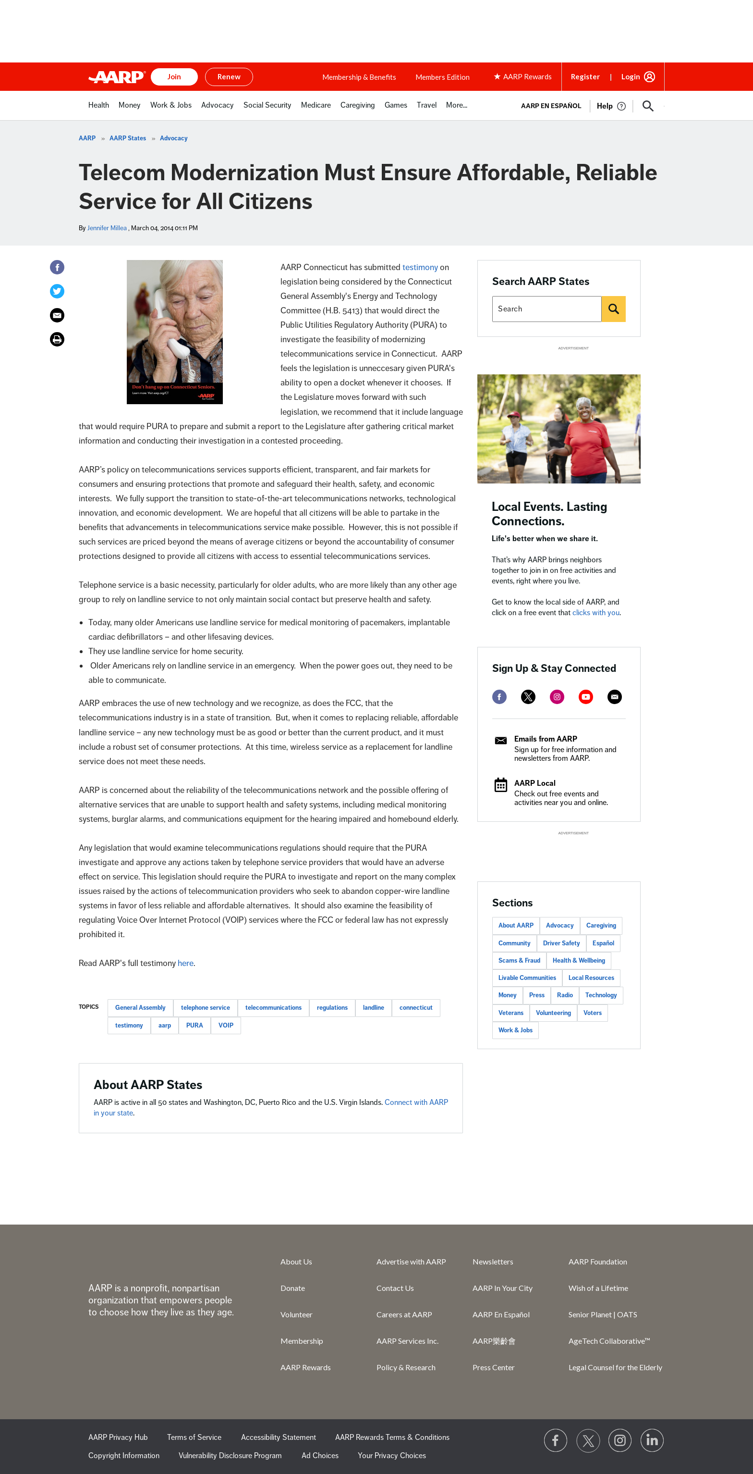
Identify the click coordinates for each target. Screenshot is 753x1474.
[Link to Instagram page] (620, 1441)
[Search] (614, 309)
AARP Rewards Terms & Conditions (392, 1437)
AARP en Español (551, 106)
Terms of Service (194, 1437)
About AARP (516, 925)
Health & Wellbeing (579, 961)
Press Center (494, 1367)
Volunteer (296, 1314)
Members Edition (442, 77)
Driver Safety (561, 943)
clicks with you (595, 613)
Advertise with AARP (411, 1261)
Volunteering (553, 1013)
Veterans (510, 1013)
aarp (164, 1025)
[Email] (57, 315)
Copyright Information (123, 1456)
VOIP (226, 1025)
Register (585, 76)
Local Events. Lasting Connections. (549, 514)
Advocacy (174, 138)
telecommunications (273, 1008)
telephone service (205, 1008)
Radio (565, 995)
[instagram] (557, 697)
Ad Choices (320, 1456)
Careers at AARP (404, 1314)
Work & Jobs (515, 1030)
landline (373, 1008)
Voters (592, 1013)
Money (507, 995)
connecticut (416, 1008)
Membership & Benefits (359, 77)
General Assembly (140, 1008)
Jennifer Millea (107, 228)
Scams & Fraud (519, 961)
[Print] (57, 339)
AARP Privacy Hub (118, 1437)
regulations (332, 1008)
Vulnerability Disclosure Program (230, 1456)
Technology (601, 995)
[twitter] (528, 697)
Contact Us (395, 1287)
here (186, 963)
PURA (194, 1025)
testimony (420, 267)
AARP (87, 138)
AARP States (127, 138)
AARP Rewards (305, 1367)
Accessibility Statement (278, 1437)
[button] (648, 106)
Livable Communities (527, 978)
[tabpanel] (588, 105)
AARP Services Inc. (407, 1340)
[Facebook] (57, 267)
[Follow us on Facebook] (556, 1441)
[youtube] (586, 697)
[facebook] (499, 697)
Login (630, 76)
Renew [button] (229, 76)
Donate (292, 1287)
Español (603, 943)
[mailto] (614, 697)
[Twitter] (57, 291)
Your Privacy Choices (392, 1456)
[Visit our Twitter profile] (588, 1441)
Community (514, 943)
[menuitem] (98, 110)
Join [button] (174, 76)
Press (537, 995)
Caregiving (601, 925)
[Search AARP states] (547, 309)
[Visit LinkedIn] (653, 1441)
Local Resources (591, 978)
